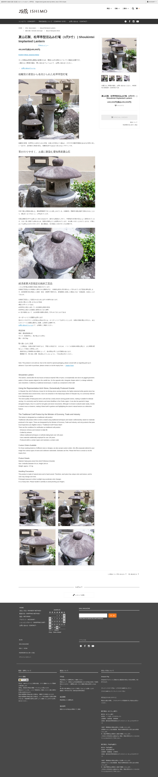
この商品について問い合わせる (117, 574)
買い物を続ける (133, 574)
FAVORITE (119, 106)
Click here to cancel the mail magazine (91, 617)
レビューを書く (79, 594)
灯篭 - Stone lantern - (31, 28)
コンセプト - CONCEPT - (27, 21)
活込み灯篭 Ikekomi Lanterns (47, 28)
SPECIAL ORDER (119, 117)
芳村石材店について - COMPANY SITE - (53, 21)
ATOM (25, 642)
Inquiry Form (69, 365)
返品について (133, 122)
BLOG (20, 636)
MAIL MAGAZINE (24, 639)
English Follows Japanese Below (29, 55)
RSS (20, 642)
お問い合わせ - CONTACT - (78, 21)
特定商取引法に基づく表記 (130, 125)
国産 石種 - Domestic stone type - (34, 31)
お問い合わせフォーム (28, 68)
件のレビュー (43, 45)
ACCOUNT (152, 2)
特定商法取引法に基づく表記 (28, 645)
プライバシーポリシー (26, 648)
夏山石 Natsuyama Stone (53, 31)
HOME (20, 28)
